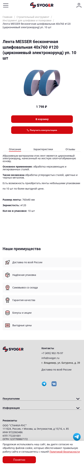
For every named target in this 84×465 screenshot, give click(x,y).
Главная (7, 17)
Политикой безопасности (64, 451)
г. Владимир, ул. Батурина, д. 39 (60, 362)
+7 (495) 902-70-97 (52, 353)
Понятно (19, 460)
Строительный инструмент (33, 17)
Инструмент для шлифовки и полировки (27, 20)
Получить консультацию (42, 130)
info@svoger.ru (50, 358)
